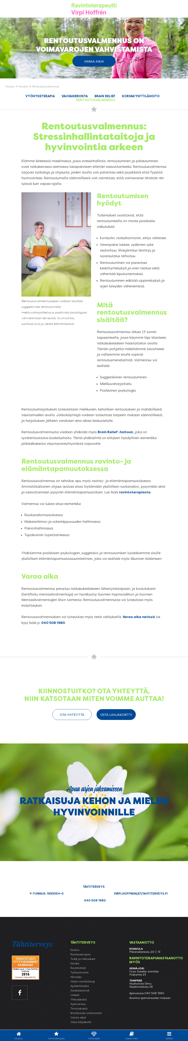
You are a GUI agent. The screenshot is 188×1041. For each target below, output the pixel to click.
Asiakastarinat (79, 990)
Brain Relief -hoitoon (115, 432)
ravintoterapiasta (135, 492)
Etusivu (19, 1035)
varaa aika (132, 1035)
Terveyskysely (79, 1008)
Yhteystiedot (78, 999)
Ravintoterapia (56, 1035)
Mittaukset (94, 1035)
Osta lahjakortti (116, 715)
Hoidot (74, 963)
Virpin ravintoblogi (82, 981)
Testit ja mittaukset (82, 959)
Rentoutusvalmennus (95, 100)
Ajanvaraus (78, 1004)
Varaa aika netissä (139, 617)
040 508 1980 (53, 623)
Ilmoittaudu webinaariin (86, 1013)
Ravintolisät (78, 968)
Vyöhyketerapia (40, 96)
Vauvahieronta (75, 96)
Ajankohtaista (79, 986)
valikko (169, 1035)
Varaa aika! (94, 61)
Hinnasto (76, 977)
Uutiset (74, 995)
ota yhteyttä (72, 715)
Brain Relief (105, 96)
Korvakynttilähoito (141, 96)
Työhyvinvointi (79, 972)
